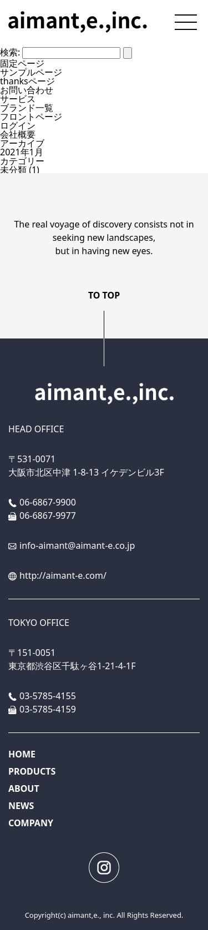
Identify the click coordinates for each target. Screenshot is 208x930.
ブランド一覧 (26, 108)
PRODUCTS (31, 771)
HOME (21, 754)
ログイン (17, 125)
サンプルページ (31, 72)
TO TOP (104, 295)
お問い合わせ (26, 90)
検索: (10, 52)
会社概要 (17, 134)
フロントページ (31, 116)
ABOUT (23, 788)
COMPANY (30, 823)
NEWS (21, 806)
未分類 (13, 170)
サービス (17, 99)
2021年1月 (21, 152)
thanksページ (27, 81)
